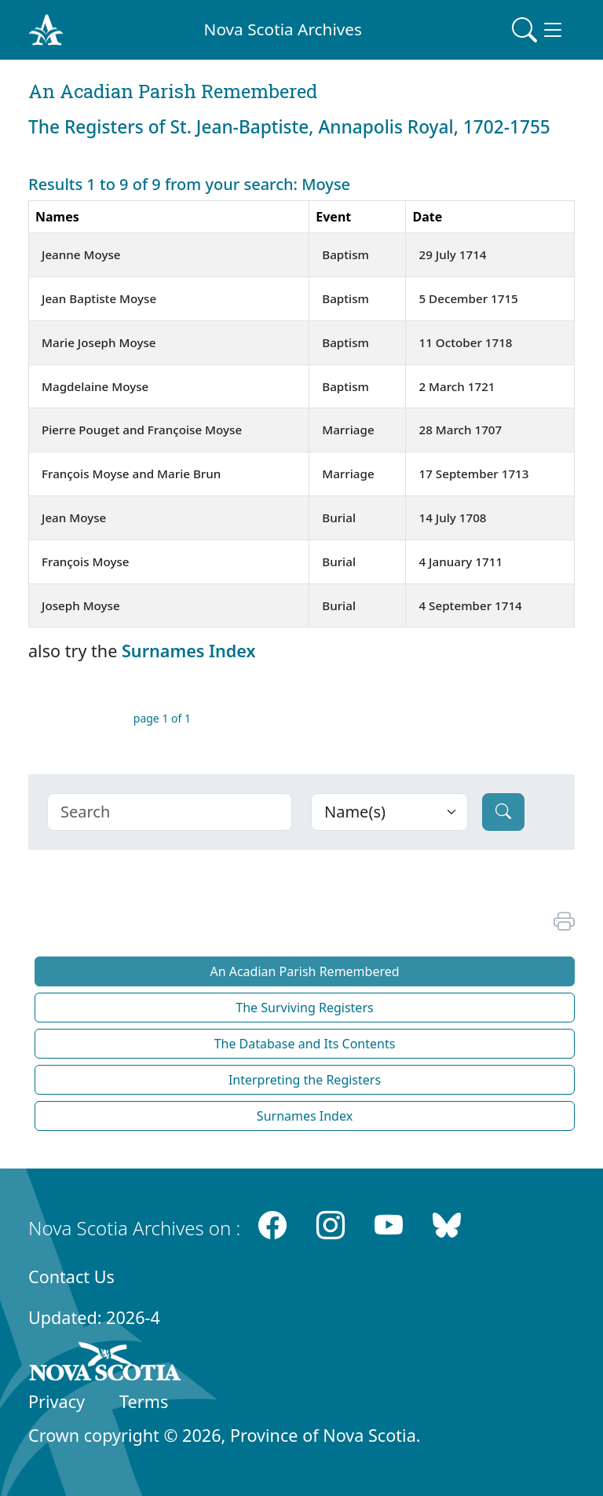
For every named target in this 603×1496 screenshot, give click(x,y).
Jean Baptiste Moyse (99, 298)
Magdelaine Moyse (95, 386)
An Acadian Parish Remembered (304, 971)
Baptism (345, 254)
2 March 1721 (456, 386)
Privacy (56, 1401)
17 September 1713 (473, 473)
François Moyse (86, 561)
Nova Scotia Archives (283, 29)
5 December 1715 (467, 298)
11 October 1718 (465, 342)
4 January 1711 (460, 561)
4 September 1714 (469, 605)
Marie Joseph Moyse (99, 342)
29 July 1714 (452, 254)
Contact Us (71, 1276)
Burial (339, 517)
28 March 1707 (460, 429)
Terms (143, 1401)
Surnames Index (189, 650)
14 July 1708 (452, 517)
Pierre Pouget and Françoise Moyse (142, 429)
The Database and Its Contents (305, 1043)
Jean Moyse (74, 517)
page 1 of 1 (162, 718)
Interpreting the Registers (304, 1079)
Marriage (348, 429)
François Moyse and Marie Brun (131, 473)
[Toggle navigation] (538, 29)
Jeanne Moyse (81, 254)
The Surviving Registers (304, 1007)
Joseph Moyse (81, 605)
